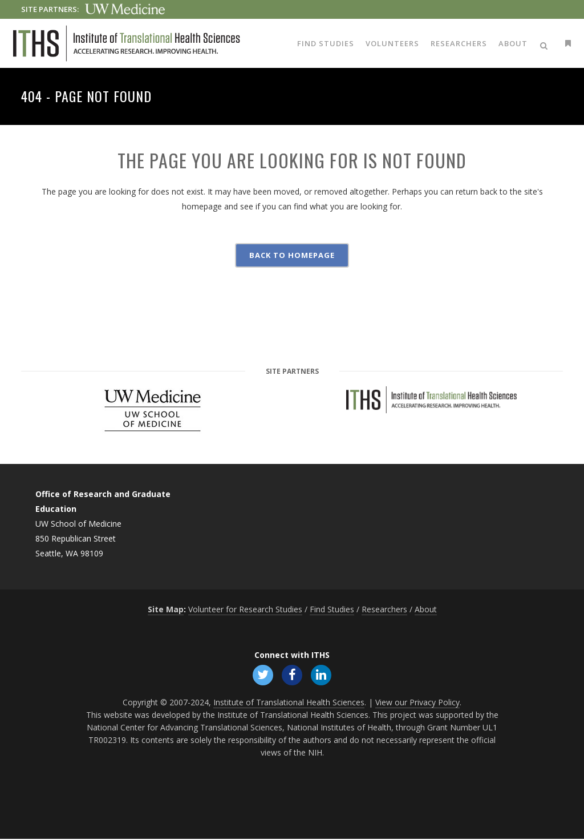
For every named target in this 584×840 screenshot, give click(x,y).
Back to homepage (292, 255)
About (426, 609)
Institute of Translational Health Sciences (288, 703)
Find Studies (332, 609)
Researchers (384, 609)
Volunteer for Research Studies (245, 609)
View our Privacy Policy (417, 703)
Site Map (166, 609)
